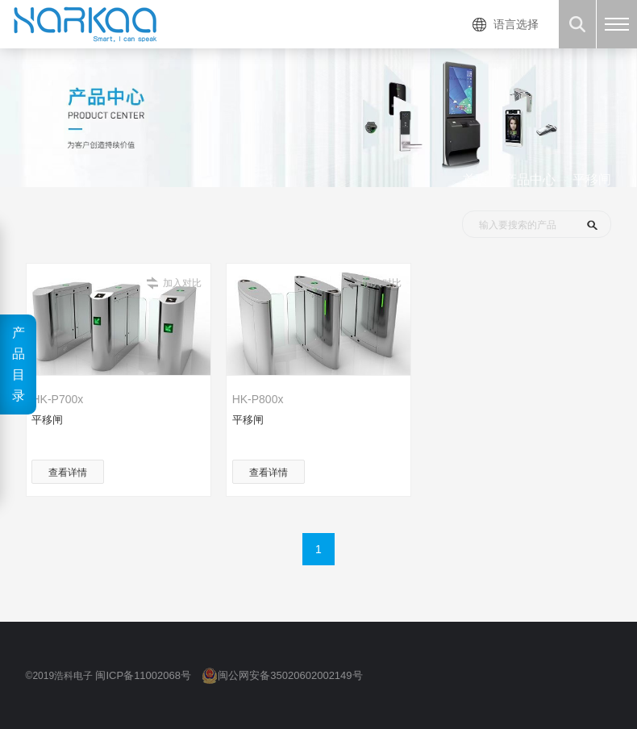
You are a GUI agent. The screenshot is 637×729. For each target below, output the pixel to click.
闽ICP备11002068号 (143, 675)
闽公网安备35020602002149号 (290, 675)
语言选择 (516, 24)
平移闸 (591, 179)
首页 (476, 179)
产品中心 (530, 179)
